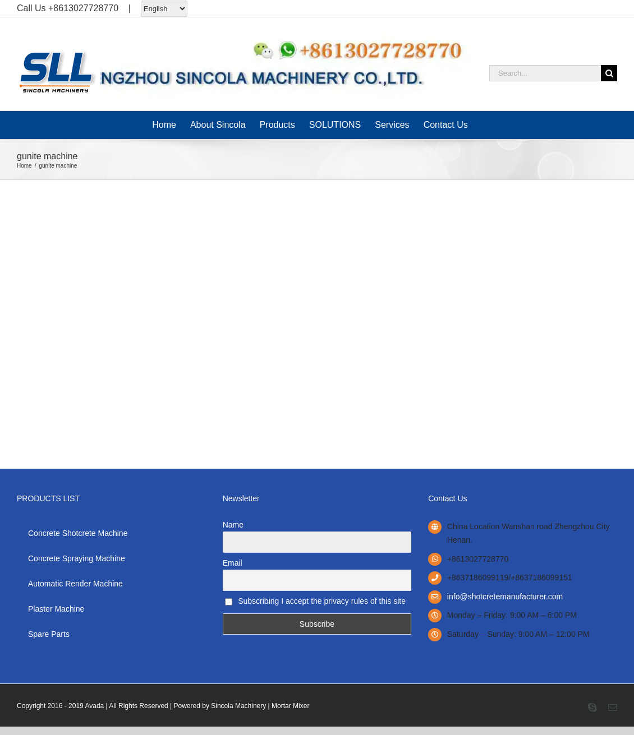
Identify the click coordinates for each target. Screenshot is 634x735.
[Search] (609, 73)
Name (233, 524)
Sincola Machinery (238, 706)
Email (232, 562)
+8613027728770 (83, 8)
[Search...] (545, 73)
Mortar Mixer (290, 706)
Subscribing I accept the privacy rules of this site (315, 601)
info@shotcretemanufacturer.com (505, 596)
